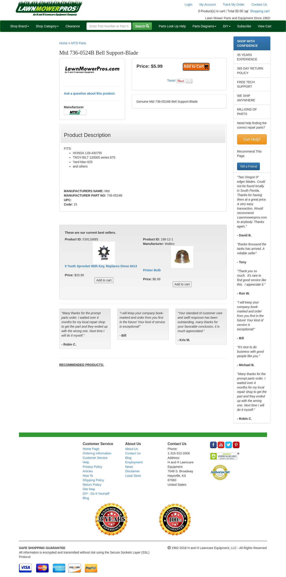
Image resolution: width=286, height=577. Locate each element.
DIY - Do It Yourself (96, 493)
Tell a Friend (248, 166)
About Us (131, 449)
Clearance (72, 26)
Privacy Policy (92, 467)
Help (86, 462)
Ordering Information (97, 453)
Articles (88, 471)
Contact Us (259, 4)
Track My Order (233, 4)
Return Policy (92, 484)
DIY (226, 26)
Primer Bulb (152, 270)
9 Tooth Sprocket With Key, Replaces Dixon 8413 (101, 266)
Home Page (91, 449)
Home (63, 43)
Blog (86, 498)
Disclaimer (132, 471)
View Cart (264, 26)
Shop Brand (19, 26)
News (129, 467)
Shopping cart (260, 11)
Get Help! (251, 139)
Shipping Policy (93, 480)
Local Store (133, 475)
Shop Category (47, 26)
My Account (208, 4)
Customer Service (95, 458)
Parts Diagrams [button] (204, 26)
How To (88, 475)
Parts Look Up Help (172, 26)
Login (188, 4)
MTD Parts (78, 43)
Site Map (89, 489)
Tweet (171, 80)
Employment (134, 462)
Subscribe (244, 26)
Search (142, 26)
